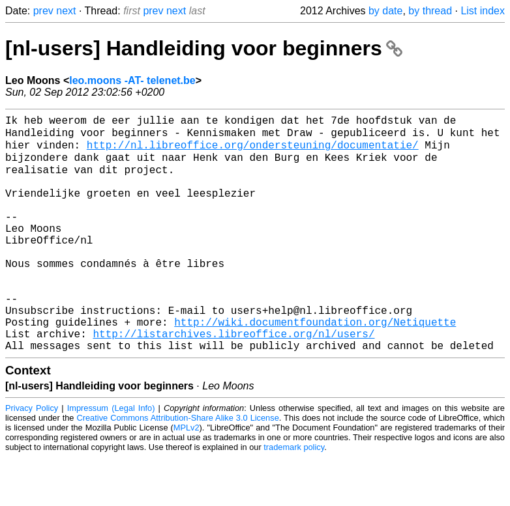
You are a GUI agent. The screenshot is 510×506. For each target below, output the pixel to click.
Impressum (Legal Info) (111, 457)
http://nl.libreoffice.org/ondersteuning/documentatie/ (253, 150)
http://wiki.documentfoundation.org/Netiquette (315, 365)
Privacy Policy (31, 457)
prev (43, 10)
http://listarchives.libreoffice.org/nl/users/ (233, 379)
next (66, 10)
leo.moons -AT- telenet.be (132, 80)
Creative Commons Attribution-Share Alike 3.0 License (178, 466)
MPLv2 (186, 476)
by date (385, 10)
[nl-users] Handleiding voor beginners (203, 48)
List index (482, 10)
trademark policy (293, 496)
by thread (430, 10)
